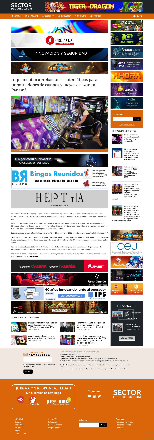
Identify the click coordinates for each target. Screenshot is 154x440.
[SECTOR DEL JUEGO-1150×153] (59, 41)
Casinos (18, 422)
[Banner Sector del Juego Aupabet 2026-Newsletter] (59, 266)
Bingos (17, 431)
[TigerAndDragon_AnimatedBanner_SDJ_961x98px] (94, 7)
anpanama (33, 256)
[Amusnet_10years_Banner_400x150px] (127, 39)
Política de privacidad (124, 422)
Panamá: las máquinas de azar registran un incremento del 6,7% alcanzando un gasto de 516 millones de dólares (91, 339)
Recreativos (19, 425)
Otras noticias (20, 434)
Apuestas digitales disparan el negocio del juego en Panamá (41, 337)
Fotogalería (52, 422)
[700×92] (59, 308)
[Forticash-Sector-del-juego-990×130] (59, 55)
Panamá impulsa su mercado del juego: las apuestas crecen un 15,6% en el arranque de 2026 (42, 325)
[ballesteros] (127, 263)
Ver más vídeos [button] (127, 338)
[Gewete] (127, 90)
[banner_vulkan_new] (59, 161)
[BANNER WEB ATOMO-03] (127, 103)
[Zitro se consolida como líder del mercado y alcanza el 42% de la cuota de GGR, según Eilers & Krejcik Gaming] (117, 153)
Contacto (81, 16)
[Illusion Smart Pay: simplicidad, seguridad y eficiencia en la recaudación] (117, 139)
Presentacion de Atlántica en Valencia (133, 325)
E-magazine (33, 16)
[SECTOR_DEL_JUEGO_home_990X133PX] (59, 26)
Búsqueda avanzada (127, 125)
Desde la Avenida (55, 425)
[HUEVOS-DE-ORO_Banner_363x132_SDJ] (127, 26)
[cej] (127, 249)
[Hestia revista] (59, 200)
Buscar (137, 119)
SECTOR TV (49, 16)
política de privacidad (43, 364)
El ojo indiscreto (54, 428)
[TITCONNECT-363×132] (127, 276)
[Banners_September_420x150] (127, 289)
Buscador (96, 16)
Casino (14, 150)
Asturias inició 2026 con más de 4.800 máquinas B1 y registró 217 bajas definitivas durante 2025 (131, 172)
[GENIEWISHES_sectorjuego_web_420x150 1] (127, 236)
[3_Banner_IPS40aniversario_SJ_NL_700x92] (59, 294)
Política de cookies (123, 425)
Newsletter (66, 16)
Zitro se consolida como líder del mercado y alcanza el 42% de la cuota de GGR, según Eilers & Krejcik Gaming (131, 154)
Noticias (17, 16)
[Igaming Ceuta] (127, 52)
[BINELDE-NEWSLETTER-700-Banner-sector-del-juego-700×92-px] (59, 280)
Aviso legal (120, 419)
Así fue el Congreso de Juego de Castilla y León (133, 314)
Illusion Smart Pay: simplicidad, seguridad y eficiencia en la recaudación (132, 138)
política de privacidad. (120, 369)
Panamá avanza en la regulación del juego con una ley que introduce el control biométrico (91, 325)
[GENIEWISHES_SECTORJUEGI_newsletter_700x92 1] (59, 68)
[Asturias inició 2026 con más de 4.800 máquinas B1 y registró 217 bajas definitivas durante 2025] (117, 171)
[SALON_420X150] (127, 77)
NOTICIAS (19, 419)
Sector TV (52, 419)
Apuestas (18, 428)
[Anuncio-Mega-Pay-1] (127, 64)
